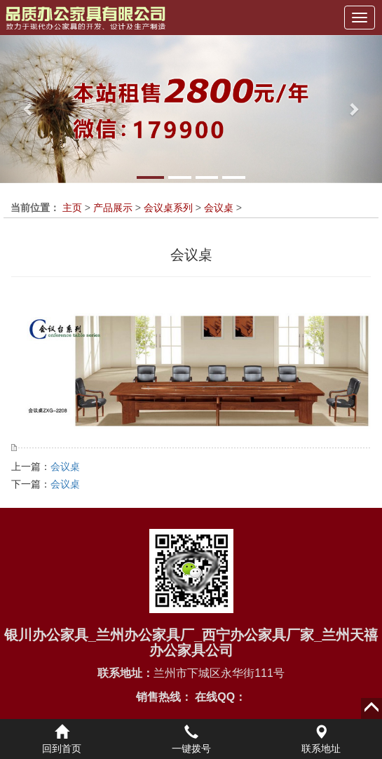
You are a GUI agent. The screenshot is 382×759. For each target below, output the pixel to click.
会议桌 (218, 207)
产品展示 (112, 207)
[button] (28, 109)
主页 (72, 207)
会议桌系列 (168, 207)
